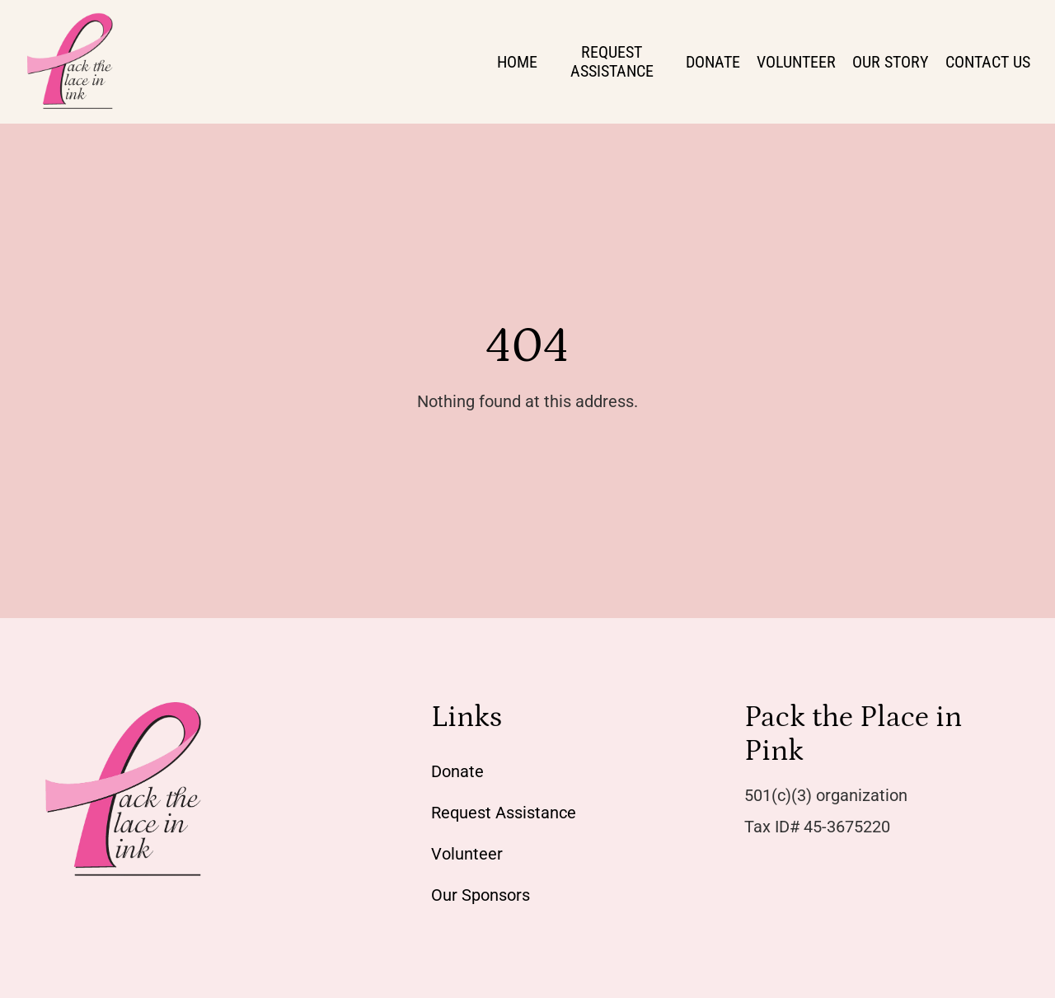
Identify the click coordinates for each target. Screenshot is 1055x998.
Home (517, 62)
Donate (713, 62)
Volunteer (796, 62)
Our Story (890, 62)
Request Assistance (612, 61)
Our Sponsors (480, 895)
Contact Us (987, 62)
